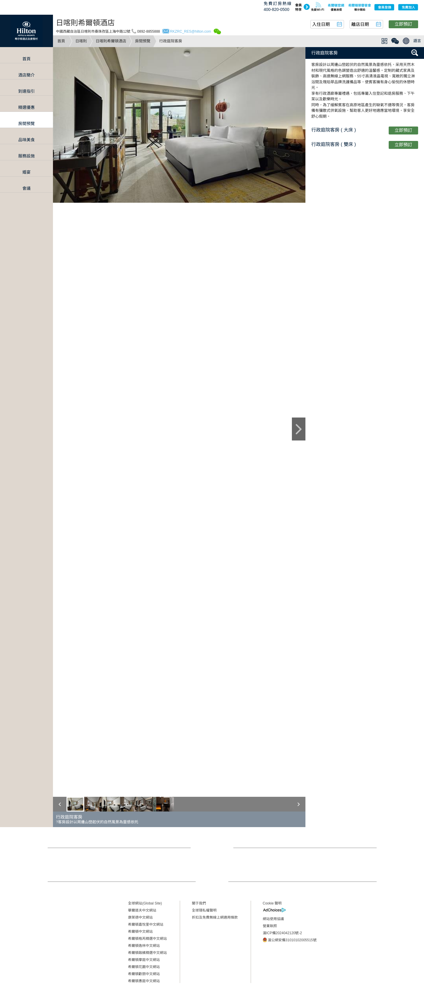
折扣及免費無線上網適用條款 (215, 917)
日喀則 (81, 41)
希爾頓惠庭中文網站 (144, 981)
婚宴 (26, 172)
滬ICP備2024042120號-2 (282, 933)
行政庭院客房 (324, 52)
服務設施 (26, 156)
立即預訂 (403, 23)
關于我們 (199, 903)
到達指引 (26, 91)
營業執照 (270, 926)
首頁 (61, 41)
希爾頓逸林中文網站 (144, 946)
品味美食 (26, 139)
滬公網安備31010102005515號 (290, 939)
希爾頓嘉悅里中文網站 (145, 924)
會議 (26, 188)
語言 (417, 41)
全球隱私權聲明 (204, 910)
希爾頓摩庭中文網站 (144, 960)
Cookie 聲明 (272, 903)
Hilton (26, 31)
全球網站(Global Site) (145, 903)
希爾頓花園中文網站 (144, 967)
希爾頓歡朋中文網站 (144, 974)
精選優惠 (26, 107)
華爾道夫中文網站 (142, 910)
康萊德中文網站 (140, 917)
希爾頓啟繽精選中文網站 (147, 953)
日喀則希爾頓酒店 (111, 41)
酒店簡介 (26, 75)
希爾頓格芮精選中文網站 (147, 939)
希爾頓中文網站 (140, 931)
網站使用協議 (273, 919)
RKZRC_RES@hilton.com (190, 31)
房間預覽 (142, 41)
